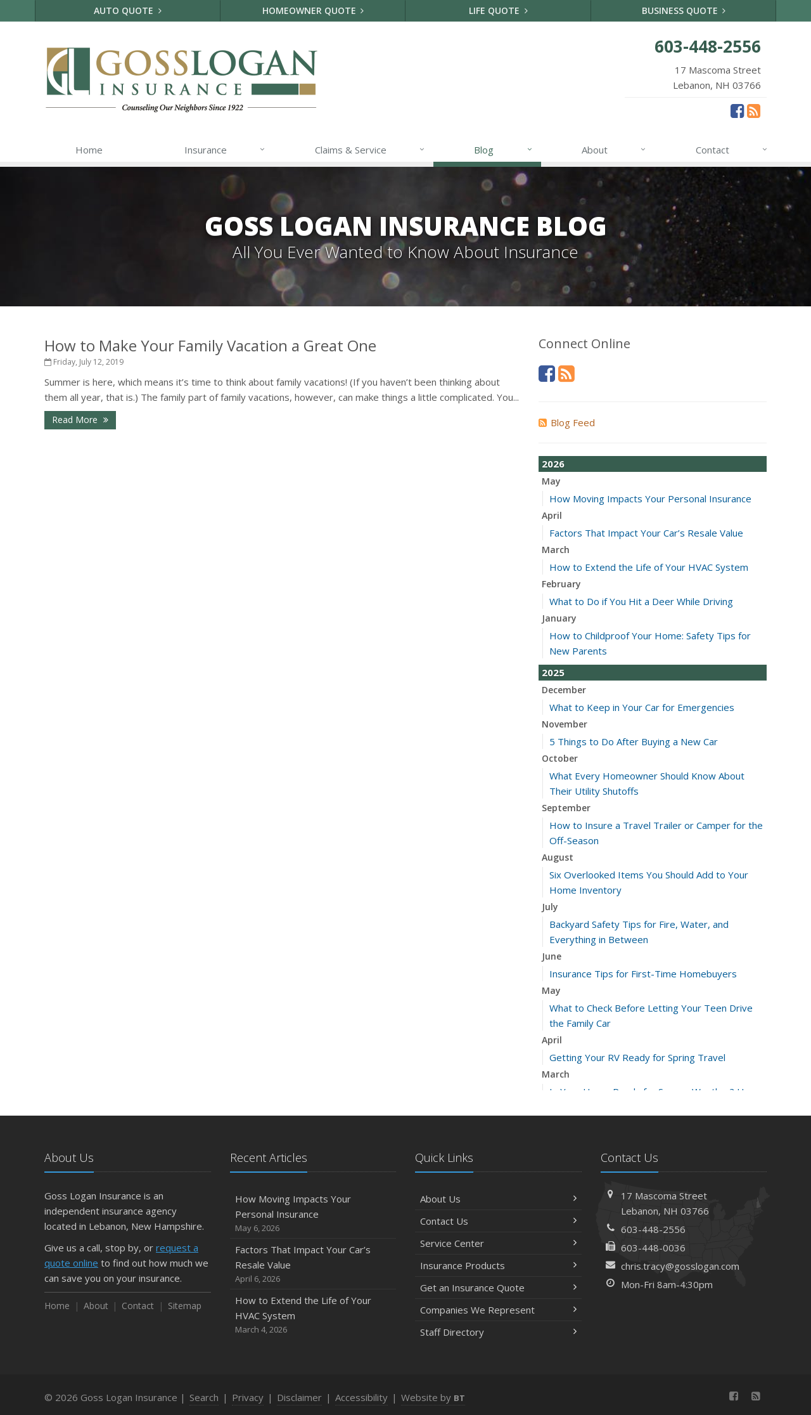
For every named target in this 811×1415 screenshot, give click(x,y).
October (560, 758)
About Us (498, 1198)
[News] (753, 110)
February (561, 584)
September (566, 808)
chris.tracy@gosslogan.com (680, 1266)
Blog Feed (567, 422)
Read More (80, 420)
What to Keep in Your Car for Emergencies (641, 707)
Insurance (225, 150)
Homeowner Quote (313, 10)
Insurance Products (498, 1265)
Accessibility (361, 1397)
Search (204, 1397)
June (551, 956)
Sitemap (184, 1306)
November (564, 724)
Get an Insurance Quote (498, 1287)
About (614, 150)
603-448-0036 (653, 1247)
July (550, 907)
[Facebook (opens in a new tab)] (737, 110)
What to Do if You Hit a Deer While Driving (641, 601)
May (551, 481)
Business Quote (684, 10)
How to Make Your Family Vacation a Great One (210, 345)
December (564, 690)
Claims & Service (370, 150)
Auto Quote (128, 10)
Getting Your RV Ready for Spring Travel (637, 1057)
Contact (732, 150)
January (559, 618)
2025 (553, 672)
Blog (503, 150)
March (556, 550)
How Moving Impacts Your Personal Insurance (650, 498)
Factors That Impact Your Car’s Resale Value (646, 532)
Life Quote (498, 10)
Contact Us (498, 1221)
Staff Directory (498, 1332)
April (552, 515)
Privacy (248, 1397)
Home (89, 149)
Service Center (498, 1243)
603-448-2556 (653, 1229)
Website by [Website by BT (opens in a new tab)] (433, 1397)
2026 (553, 463)
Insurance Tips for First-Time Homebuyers (643, 973)
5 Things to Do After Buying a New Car (633, 741)
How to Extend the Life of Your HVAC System (648, 567)
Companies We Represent (498, 1309)
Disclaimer (299, 1397)
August (557, 857)
